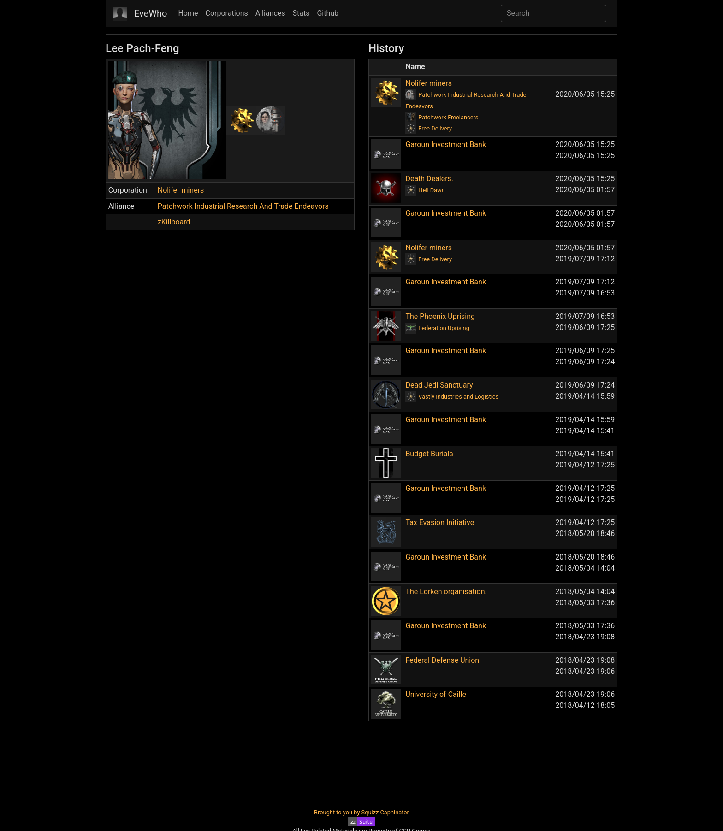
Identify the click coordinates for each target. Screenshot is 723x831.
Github (327, 13)
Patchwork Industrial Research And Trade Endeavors (243, 206)
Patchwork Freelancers (448, 117)
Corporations (227, 13)
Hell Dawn (431, 190)
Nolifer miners (181, 190)
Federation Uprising (443, 327)
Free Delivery (435, 128)
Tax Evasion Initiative (439, 522)
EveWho (150, 13)
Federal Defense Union (442, 660)
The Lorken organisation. (445, 591)
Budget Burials (429, 453)
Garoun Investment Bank (445, 144)
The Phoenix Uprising (440, 316)
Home (188, 13)
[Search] (553, 13)
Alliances (270, 13)
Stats (301, 13)
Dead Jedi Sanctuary (439, 385)
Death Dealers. (429, 178)
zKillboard (174, 222)
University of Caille (435, 694)
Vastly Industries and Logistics (458, 396)
